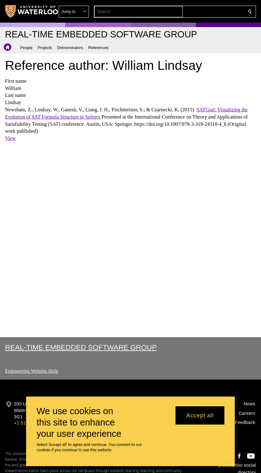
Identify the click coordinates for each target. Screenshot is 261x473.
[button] (204, 11)
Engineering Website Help (31, 371)
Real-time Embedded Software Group (81, 347)
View (10, 138)
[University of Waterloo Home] (32, 11)
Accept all (200, 415)
